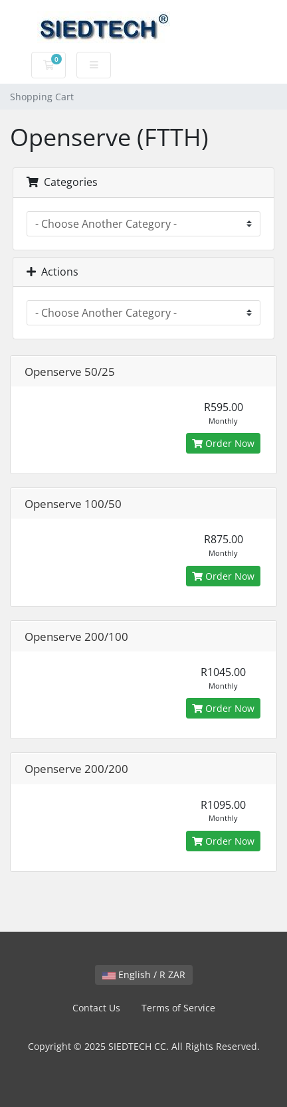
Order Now (223, 443)
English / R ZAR (143, 974)
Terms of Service (178, 1007)
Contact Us (96, 1007)
